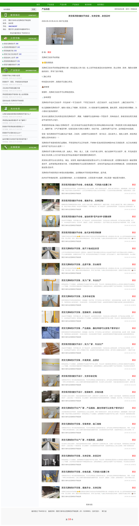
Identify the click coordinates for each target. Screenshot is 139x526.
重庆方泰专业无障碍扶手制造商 (71, 193)
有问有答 (88, 4)
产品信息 (50, 4)
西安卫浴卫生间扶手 (11, 54)
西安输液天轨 (9, 51)
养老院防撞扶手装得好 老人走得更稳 (15, 94)
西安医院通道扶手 (10, 61)
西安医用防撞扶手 (10, 47)
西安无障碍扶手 (9, 44)
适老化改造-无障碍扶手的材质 (13, 100)
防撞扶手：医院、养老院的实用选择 (15, 82)
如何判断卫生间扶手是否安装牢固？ (15, 139)
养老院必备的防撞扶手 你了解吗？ (14, 120)
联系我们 (100, 4)
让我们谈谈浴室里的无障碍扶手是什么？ (16, 114)
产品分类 (63, 4)
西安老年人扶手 (9, 58)
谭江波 (104, 511)
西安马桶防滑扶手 (10, 64)
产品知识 (75, 4)
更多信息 (89, 504)
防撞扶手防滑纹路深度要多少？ (13, 126)
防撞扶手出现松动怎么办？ (12, 133)
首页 (38, 4)
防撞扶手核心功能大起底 (11, 75)
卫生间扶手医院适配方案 (11, 88)
